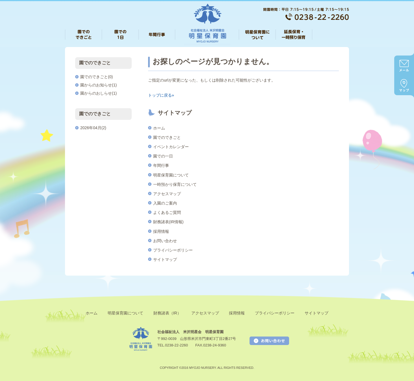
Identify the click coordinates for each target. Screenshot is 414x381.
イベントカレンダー (171, 146)
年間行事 (161, 165)
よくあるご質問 (167, 212)
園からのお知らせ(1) (98, 85)
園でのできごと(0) (96, 77)
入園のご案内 (165, 203)
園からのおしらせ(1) (98, 93)
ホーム (159, 128)
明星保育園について (171, 175)
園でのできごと (167, 137)
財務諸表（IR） (167, 313)
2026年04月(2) (93, 127)
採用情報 (161, 231)
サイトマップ (165, 259)
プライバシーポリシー (173, 250)
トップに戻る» (161, 95)
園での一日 (163, 156)
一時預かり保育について (175, 184)
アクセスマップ (167, 193)
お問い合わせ (165, 241)
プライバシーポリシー (274, 313)
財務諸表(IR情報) (168, 222)
